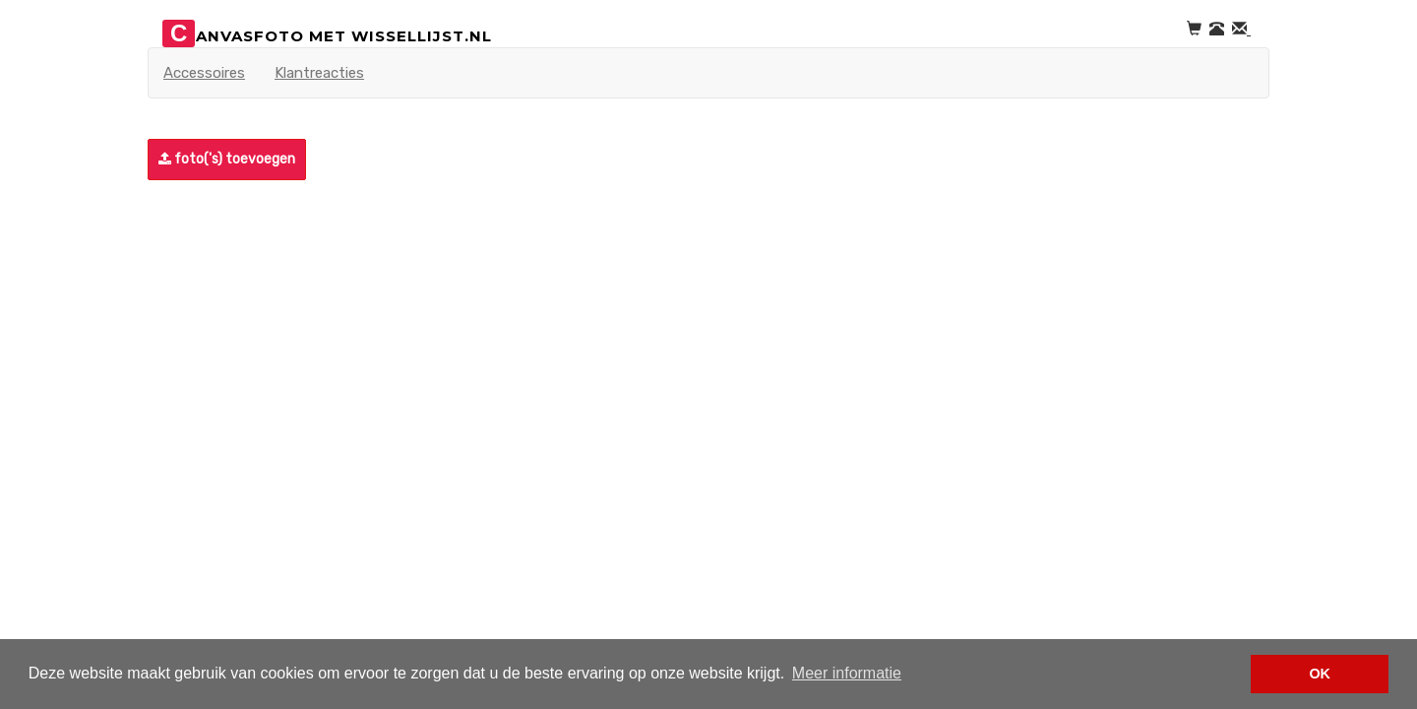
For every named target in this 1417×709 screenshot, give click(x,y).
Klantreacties (319, 73)
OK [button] (1319, 673)
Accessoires (204, 73)
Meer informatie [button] (846, 673)
